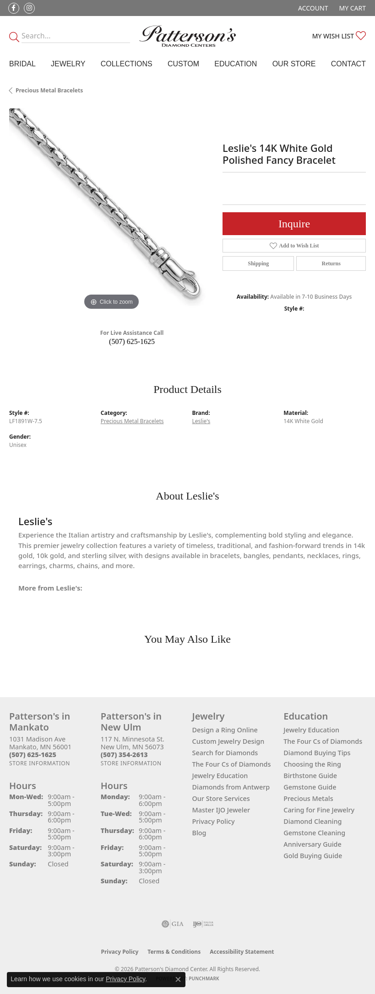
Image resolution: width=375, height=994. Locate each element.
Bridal (22, 64)
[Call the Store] (32, 754)
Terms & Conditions (174, 952)
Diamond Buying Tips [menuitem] (316, 752)
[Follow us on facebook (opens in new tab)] (13, 8)
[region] (111, 210)
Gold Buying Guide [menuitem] (312, 855)
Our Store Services (221, 798)
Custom (183, 64)
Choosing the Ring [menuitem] (312, 764)
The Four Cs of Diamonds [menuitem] (322, 741)
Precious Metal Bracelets (49, 90)
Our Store (294, 64)
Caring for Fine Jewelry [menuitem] (318, 810)
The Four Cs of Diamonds (231, 764)
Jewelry (68, 64)
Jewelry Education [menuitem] (311, 729)
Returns (331, 263)
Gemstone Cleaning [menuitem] (314, 832)
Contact (348, 64)
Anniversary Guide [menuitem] (312, 844)
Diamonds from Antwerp (231, 787)
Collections (126, 64)
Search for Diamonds (225, 752)
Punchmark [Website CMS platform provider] (204, 978)
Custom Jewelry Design (228, 741)
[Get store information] (39, 763)
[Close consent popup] (178, 979)
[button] (312, 8)
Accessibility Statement (242, 952)
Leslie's (201, 421)
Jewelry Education (220, 775)
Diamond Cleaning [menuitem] (312, 821)
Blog (199, 832)
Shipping (258, 263)
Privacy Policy (213, 821)
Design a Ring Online (225, 729)
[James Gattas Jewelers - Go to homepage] (187, 36)
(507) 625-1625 (132, 341)
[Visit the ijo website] (203, 924)
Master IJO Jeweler (221, 810)
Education (235, 64)
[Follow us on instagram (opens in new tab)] (29, 8)
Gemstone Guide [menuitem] (309, 787)
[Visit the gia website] (173, 924)
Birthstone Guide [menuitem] (310, 775)
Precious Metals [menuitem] (308, 798)
